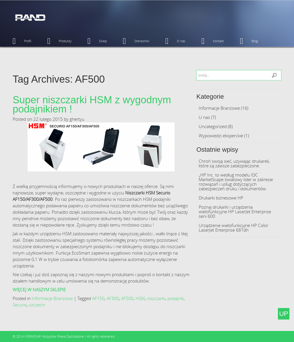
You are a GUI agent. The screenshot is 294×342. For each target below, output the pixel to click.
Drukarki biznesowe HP (221, 198)
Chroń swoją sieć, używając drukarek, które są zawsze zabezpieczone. (234, 163)
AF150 (98, 298)
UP (283, 313)
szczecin (37, 305)
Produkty (59, 41)
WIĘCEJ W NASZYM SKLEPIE (39, 289)
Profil (22, 41)
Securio (20, 305)
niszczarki (156, 298)
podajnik (175, 298)
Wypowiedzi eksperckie (221, 135)
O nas (175, 41)
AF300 (113, 298)
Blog (249, 41)
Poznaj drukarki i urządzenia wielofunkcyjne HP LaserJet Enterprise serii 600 (235, 211)
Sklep (97, 41)
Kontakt (212, 41)
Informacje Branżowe (52, 298)
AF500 (127, 298)
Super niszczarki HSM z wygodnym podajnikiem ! (92, 104)
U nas (204, 117)
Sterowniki (136, 41)
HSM (140, 298)
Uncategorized (213, 126)
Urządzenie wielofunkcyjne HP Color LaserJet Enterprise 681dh (233, 227)
